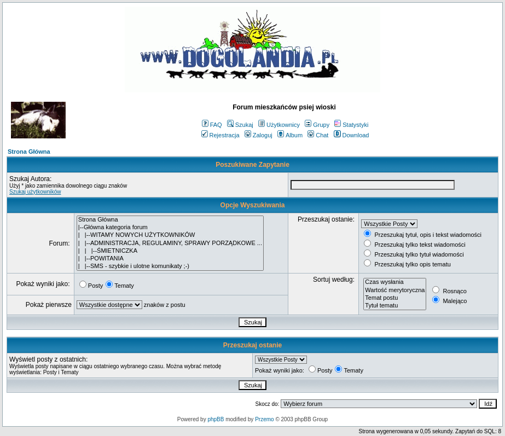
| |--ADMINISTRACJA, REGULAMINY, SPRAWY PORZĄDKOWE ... (170, 243)
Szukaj (240, 124)
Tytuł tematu (395, 306)
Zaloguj (258, 135)
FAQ (212, 124)
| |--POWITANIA (170, 259)
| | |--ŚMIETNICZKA (170, 251)
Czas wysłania (395, 282)
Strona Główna (29, 151)
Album (290, 135)
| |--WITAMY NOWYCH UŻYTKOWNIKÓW (170, 235)
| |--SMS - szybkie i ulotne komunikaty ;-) (170, 266)
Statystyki (351, 124)
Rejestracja (220, 135)
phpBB (215, 419)
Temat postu (395, 298)
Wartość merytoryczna (395, 290)
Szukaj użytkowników (35, 192)
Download (351, 135)
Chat (317, 135)
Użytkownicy (279, 124)
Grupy (317, 124)
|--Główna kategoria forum (170, 227)
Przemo (264, 419)
